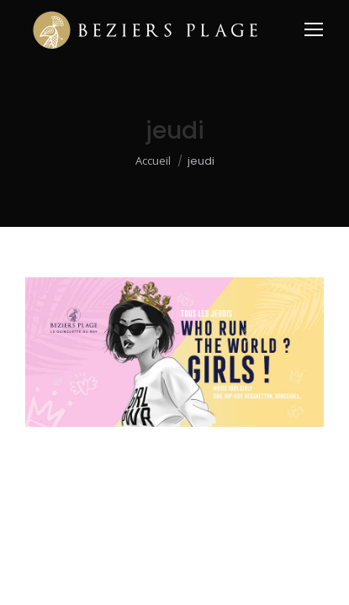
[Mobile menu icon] (314, 29)
